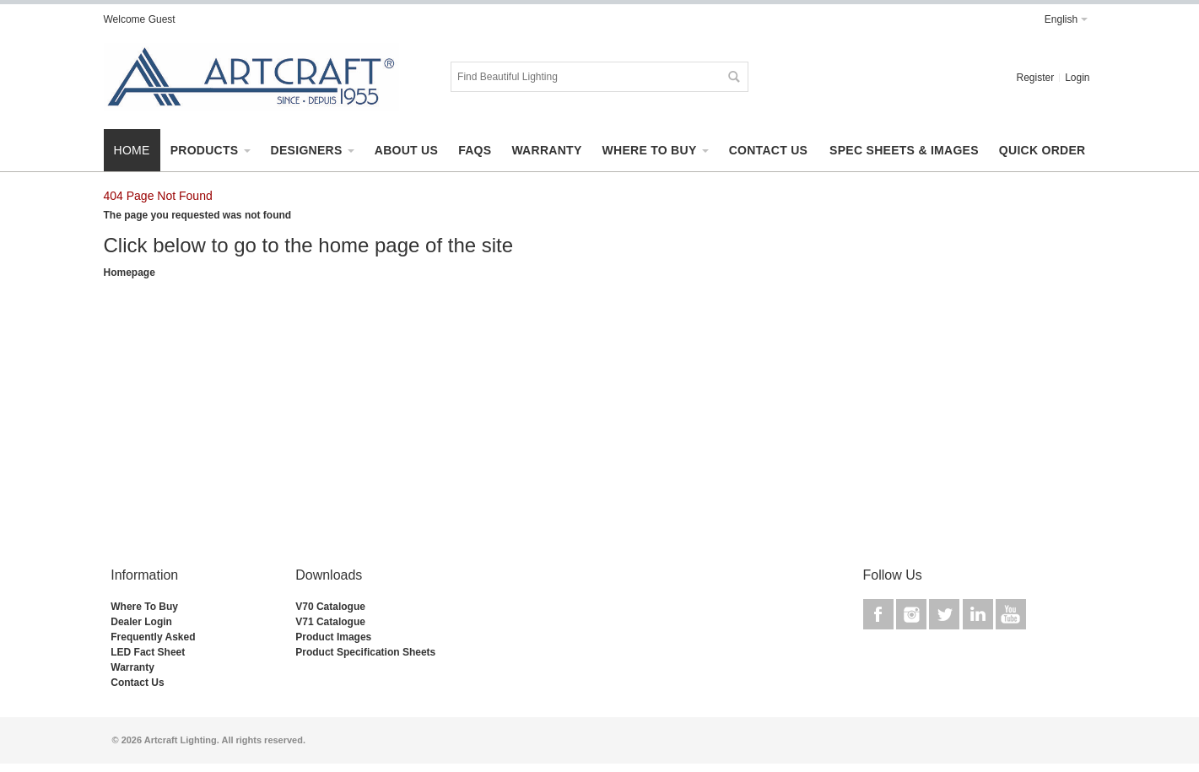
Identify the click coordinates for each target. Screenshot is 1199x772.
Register (1035, 78)
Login (1077, 78)
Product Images (333, 637)
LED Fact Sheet (148, 652)
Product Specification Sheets (365, 652)
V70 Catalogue (330, 607)
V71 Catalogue (330, 622)
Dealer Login (141, 622)
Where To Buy (144, 607)
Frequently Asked (153, 637)
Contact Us (137, 682)
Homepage (129, 272)
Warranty (132, 667)
